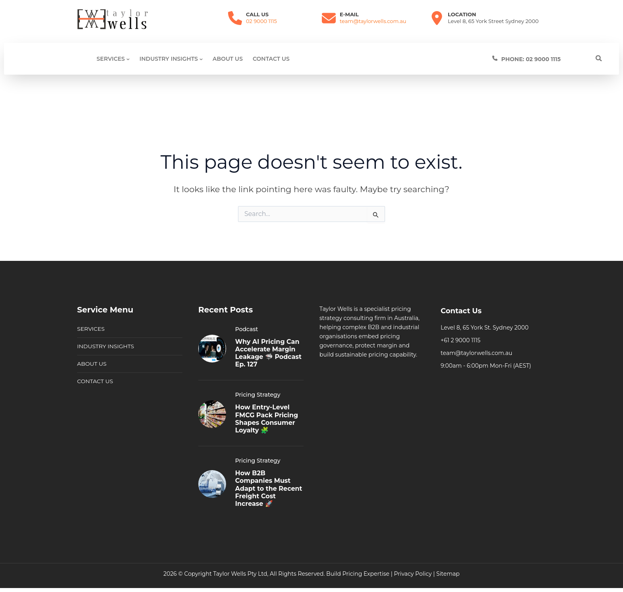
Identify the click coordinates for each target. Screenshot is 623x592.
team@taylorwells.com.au (373, 21)
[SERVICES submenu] (128, 58)
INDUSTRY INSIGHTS (105, 346)
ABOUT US (92, 363)
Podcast (246, 329)
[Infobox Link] (547, 59)
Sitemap (448, 573)
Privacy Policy (412, 573)
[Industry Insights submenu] (201, 58)
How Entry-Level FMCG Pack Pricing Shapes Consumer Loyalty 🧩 (266, 418)
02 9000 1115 (261, 21)
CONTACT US (95, 381)
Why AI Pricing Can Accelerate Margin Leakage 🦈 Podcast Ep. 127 (268, 353)
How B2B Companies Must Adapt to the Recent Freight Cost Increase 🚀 (268, 488)
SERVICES (91, 328)
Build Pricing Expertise (357, 573)
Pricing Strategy (258, 394)
